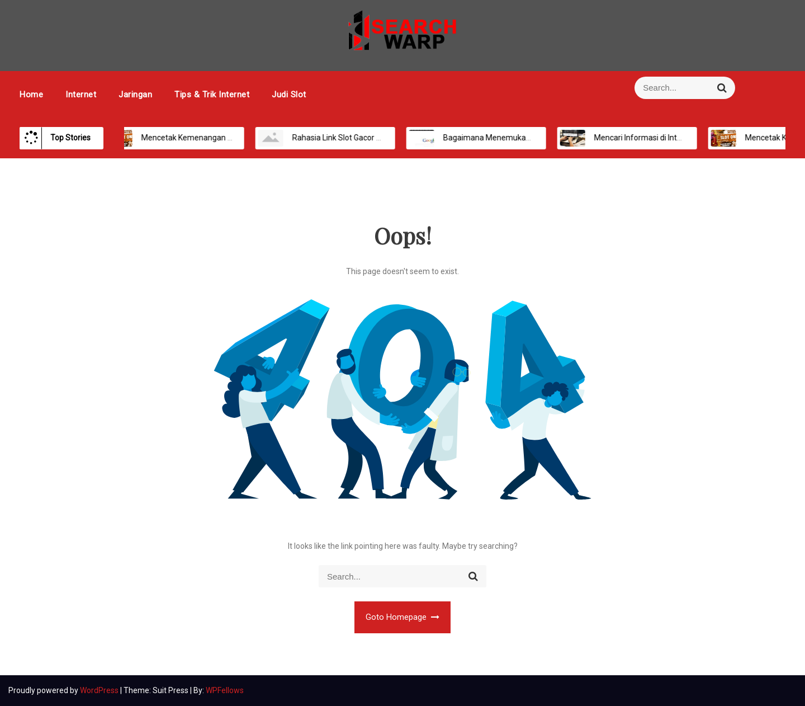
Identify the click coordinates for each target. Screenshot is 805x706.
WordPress (100, 690)
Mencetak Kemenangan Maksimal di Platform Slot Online (229, 137)
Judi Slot (289, 95)
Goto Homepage (403, 617)
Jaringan (135, 95)
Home (31, 95)
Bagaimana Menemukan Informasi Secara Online (518, 137)
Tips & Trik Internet (211, 95)
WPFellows (225, 690)
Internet (80, 95)
